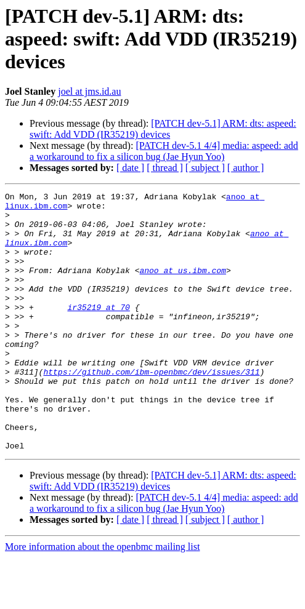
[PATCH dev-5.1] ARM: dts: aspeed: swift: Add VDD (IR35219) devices (163, 129)
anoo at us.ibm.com (182, 286)
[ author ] (245, 167)
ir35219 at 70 (98, 330)
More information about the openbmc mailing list (102, 598)
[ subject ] (205, 167)
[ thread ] (165, 167)
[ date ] (130, 167)
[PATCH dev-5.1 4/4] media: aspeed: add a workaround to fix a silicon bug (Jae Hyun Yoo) (164, 151)
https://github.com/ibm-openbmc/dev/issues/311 (151, 408)
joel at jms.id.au (89, 91)
